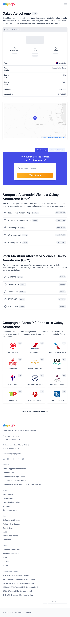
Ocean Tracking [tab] (57, 150)
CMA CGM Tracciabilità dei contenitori (18, 583)
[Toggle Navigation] (65, 4)
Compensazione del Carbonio (15, 480)
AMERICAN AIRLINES (57, 352)
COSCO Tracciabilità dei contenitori (17, 591)
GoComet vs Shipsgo (11, 520)
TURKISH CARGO (35, 401)
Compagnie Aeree (10, 510)
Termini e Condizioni (11, 550)
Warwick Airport (14, 235)
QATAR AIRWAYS (57, 384)
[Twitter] (8, 459)
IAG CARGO (57, 368)
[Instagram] (18, 459)
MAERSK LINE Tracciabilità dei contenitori (20, 579)
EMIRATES (13, 368)
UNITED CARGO (57, 401)
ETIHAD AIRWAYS (35, 368)
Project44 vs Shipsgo (11, 524)
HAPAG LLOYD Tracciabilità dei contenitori (20, 587)
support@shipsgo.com (13, 453)
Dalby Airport (13, 228)
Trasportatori (8, 498)
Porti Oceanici (8, 494)
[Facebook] (13, 459)
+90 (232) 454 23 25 (13, 440)
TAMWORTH (13, 299)
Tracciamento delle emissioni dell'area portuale (22, 484)
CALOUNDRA (13, 284)
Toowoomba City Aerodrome (19, 220)
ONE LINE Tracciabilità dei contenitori (18, 595)
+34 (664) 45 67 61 (12, 448)
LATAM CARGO (13, 384)
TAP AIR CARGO (12, 401)
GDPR (5, 557)
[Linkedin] (4, 459)
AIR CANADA (13, 352)
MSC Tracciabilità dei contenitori (16, 575)
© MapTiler (44, 137)
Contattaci (7, 540)
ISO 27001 (7, 565)
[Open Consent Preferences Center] (45, 601)
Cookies (6, 561)
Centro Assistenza (10, 536)
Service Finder (8, 472)
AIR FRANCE (35, 352)
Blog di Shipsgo (9, 528)
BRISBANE (12, 277)
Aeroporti (6, 506)
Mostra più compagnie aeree (35, 411)
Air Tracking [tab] (41, 150)
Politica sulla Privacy (11, 554)
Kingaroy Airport (14, 242)
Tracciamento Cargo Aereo (14, 476)
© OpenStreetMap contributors (57, 137)
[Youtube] (23, 459)
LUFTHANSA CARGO (34, 384)
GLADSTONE (13, 292)
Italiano (58, 601)
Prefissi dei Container (11, 502)
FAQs (5, 532)
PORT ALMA (13, 306)
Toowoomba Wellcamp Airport (20, 213)
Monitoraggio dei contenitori (14, 469)
